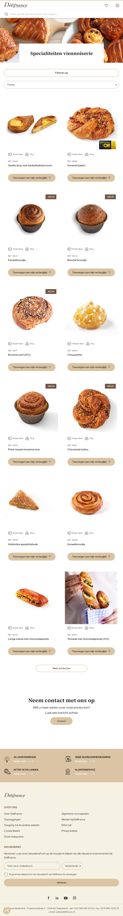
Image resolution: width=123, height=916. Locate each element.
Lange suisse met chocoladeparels (28, 639)
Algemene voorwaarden (75, 813)
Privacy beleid (69, 831)
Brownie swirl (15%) (19, 354)
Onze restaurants (14, 836)
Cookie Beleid (12, 831)
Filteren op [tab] (61, 73)
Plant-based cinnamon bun (24, 449)
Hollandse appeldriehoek (23, 544)
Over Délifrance (13, 813)
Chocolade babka (77, 449)
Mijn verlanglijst (106, 5)
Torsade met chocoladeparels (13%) (88, 639)
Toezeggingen (12, 819)
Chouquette (74, 354)
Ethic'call (66, 825)
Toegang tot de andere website (21, 825)
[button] (32, 178)
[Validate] (61, 882)
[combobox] (61, 14)
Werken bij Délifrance (73, 819)
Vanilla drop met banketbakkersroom (30, 165)
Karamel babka (76, 165)
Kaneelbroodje (17, 260)
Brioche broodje (76, 260)
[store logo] (15, 5)
